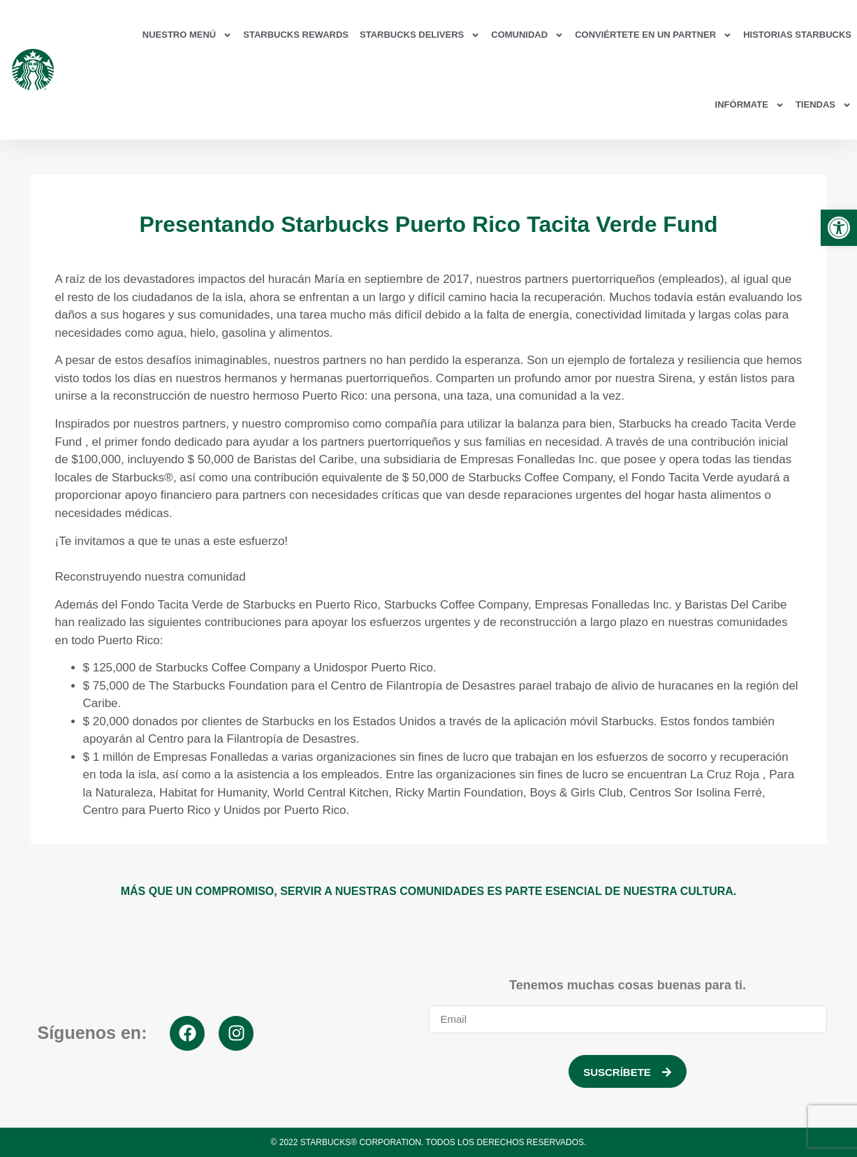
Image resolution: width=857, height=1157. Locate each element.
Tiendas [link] (823, 105)
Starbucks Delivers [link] (420, 35)
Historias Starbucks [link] (797, 34)
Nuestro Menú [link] (187, 35)
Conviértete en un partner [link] (653, 35)
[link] (839, 228)
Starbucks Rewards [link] (296, 34)
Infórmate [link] (749, 105)
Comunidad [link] (527, 35)
